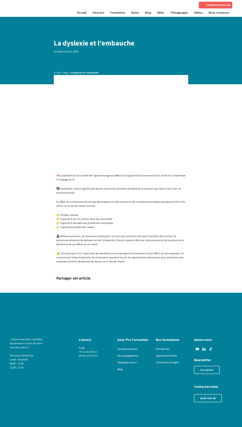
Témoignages (179, 12)
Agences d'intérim (166, 355)
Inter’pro (98, 12)
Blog (148, 12)
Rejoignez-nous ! (127, 362)
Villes (160, 12)
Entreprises (162, 349)
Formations (117, 12)
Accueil (82, 12)
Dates (135, 12)
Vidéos (198, 12)
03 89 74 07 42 (208, 398)
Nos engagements (127, 355)
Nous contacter (219, 12)
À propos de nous (127, 349)
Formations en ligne (167, 362)
